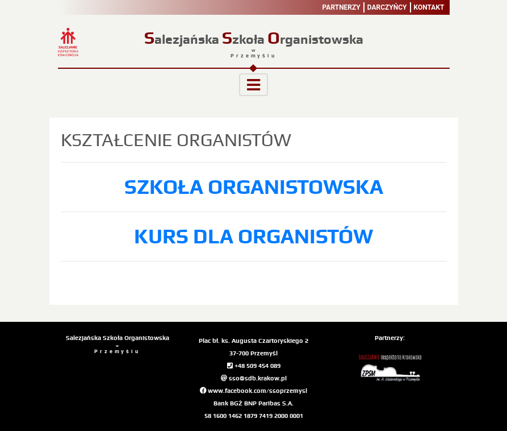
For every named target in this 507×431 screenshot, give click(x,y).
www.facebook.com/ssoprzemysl (253, 391)
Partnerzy (341, 7)
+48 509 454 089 (253, 366)
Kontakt (429, 7)
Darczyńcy (387, 7)
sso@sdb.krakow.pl (254, 378)
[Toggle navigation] (253, 84)
